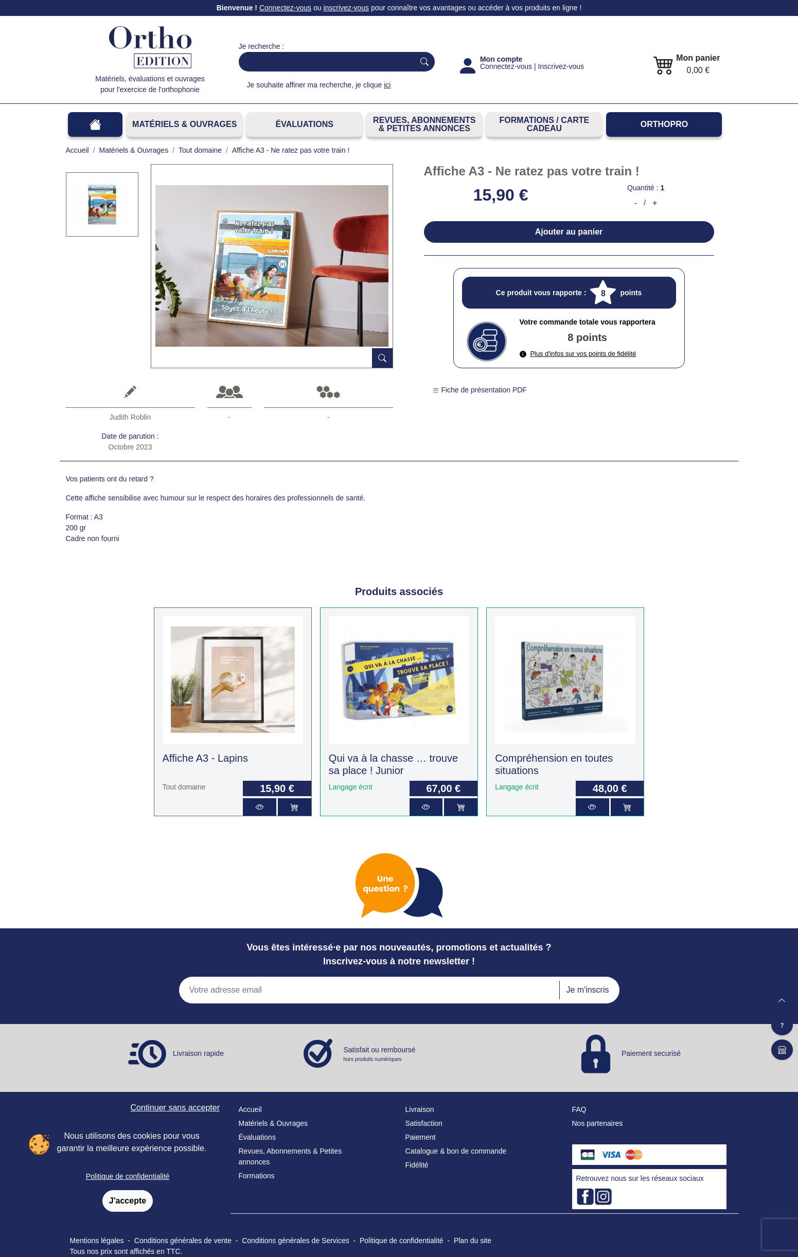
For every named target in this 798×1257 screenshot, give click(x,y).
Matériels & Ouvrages (184, 124)
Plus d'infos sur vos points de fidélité (578, 353)
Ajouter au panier (569, 231)
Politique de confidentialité (128, 1176)
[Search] (324, 61)
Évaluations (304, 124)
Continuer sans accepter (175, 1107)
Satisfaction (423, 1123)
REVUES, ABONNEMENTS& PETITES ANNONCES (424, 124)
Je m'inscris (587, 989)
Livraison (419, 1109)
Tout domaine (184, 787)
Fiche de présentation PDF (479, 390)
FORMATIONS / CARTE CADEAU (544, 124)
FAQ (579, 1109)
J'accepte (127, 1200)
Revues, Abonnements (275, 1151)
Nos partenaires (597, 1123)
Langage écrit (351, 787)
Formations (257, 1176)
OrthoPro (664, 124)
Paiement (420, 1137)
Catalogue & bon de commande (456, 1151)
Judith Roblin (130, 417)
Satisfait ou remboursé (380, 1054)
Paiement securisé (651, 1053)
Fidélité (417, 1165)
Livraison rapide (198, 1053)
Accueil (250, 1109)
